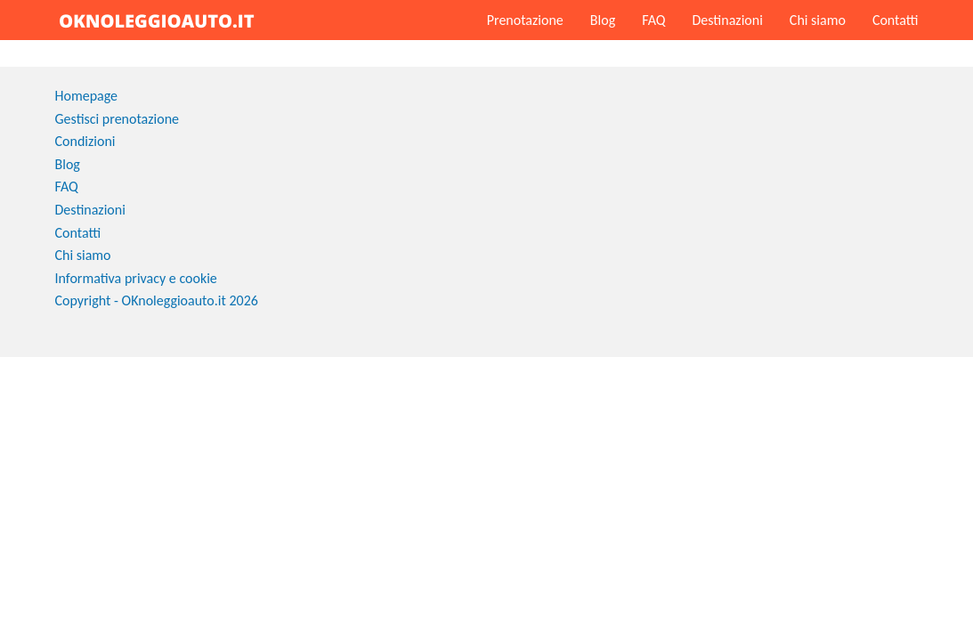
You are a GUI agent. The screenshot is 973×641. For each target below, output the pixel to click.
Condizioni (85, 141)
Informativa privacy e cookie (136, 278)
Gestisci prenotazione (117, 118)
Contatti (895, 20)
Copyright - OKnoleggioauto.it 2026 (156, 300)
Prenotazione (525, 20)
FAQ (653, 20)
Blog (602, 20)
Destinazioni (727, 20)
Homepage (86, 95)
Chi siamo (818, 20)
